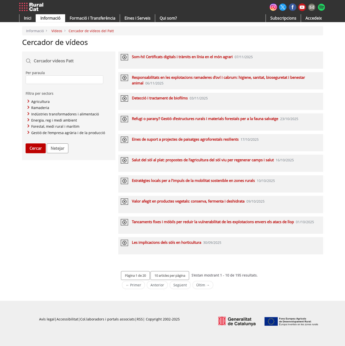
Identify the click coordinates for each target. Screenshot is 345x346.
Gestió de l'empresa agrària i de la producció (66, 133)
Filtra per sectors (39, 93)
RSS (140, 319)
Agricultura (38, 101)
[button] (27, 18)
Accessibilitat (67, 319)
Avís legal (47, 319)
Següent (180, 285)
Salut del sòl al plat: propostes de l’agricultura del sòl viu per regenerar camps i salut (203, 159)
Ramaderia (38, 108)
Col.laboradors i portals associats (107, 319)
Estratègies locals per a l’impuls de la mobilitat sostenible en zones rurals (193, 180)
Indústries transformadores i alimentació (63, 114)
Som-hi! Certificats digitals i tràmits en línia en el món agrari (182, 56)
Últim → (203, 285)
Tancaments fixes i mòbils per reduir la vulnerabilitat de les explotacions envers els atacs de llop (213, 221)
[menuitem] (92, 18)
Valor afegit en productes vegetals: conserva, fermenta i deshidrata (188, 201)
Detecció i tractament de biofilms (160, 98)
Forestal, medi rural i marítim (53, 126)
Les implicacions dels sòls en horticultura (166, 242)
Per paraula (35, 72)
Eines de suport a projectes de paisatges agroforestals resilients (185, 139)
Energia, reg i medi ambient (52, 120)
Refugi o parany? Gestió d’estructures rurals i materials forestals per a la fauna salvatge (205, 118)
